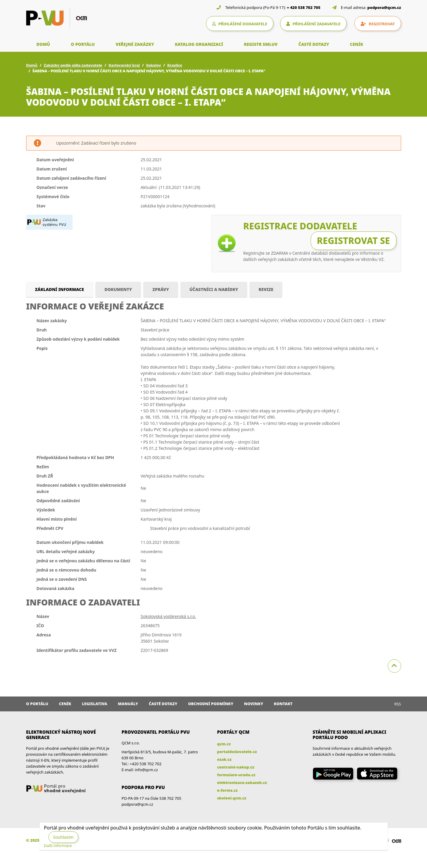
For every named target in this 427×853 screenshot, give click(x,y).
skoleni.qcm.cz (231, 798)
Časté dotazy (163, 703)
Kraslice (174, 65)
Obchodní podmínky (210, 703)
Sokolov (153, 65)
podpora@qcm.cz (384, 7)
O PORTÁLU (83, 44)
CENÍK (356, 44)
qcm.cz (224, 743)
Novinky (253, 703)
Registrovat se (353, 240)
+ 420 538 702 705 (303, 7)
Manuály (128, 703)
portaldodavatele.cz (237, 751)
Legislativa (94, 703)
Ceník (65, 703)
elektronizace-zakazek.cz (242, 782)
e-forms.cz (227, 790)
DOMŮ (43, 44)
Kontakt (283, 703)
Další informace (58, 845)
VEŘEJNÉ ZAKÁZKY (134, 44)
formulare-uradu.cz (236, 774)
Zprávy (160, 289)
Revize (266, 289)
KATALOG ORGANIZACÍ (199, 44)
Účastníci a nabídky (214, 289)
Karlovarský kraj (124, 65)
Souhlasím (63, 837)
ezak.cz (224, 759)
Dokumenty (118, 289)
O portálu (37, 703)
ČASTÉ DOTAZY (313, 44)
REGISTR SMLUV (261, 44)
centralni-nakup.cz (235, 767)
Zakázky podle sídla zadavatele (73, 65)
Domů (31, 65)
